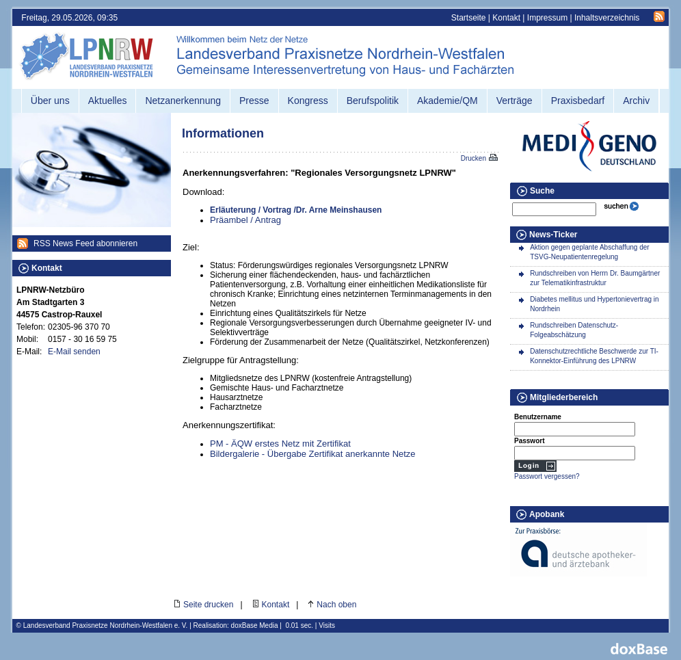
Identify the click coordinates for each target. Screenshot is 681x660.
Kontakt (506, 18)
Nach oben (336, 604)
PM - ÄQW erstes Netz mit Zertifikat (280, 443)
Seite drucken (208, 604)
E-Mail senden (74, 351)
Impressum (547, 18)
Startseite (468, 18)
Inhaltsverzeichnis (606, 18)
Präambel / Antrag (245, 220)
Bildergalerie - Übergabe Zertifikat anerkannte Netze (313, 454)
